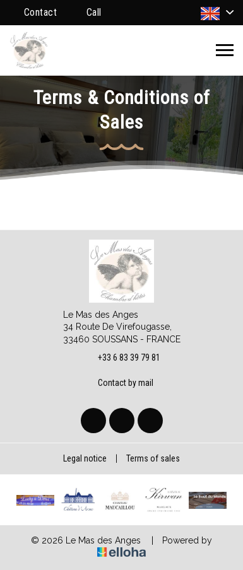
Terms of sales (153, 458)
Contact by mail (118, 382)
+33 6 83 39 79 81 (121, 358)
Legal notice (85, 458)
